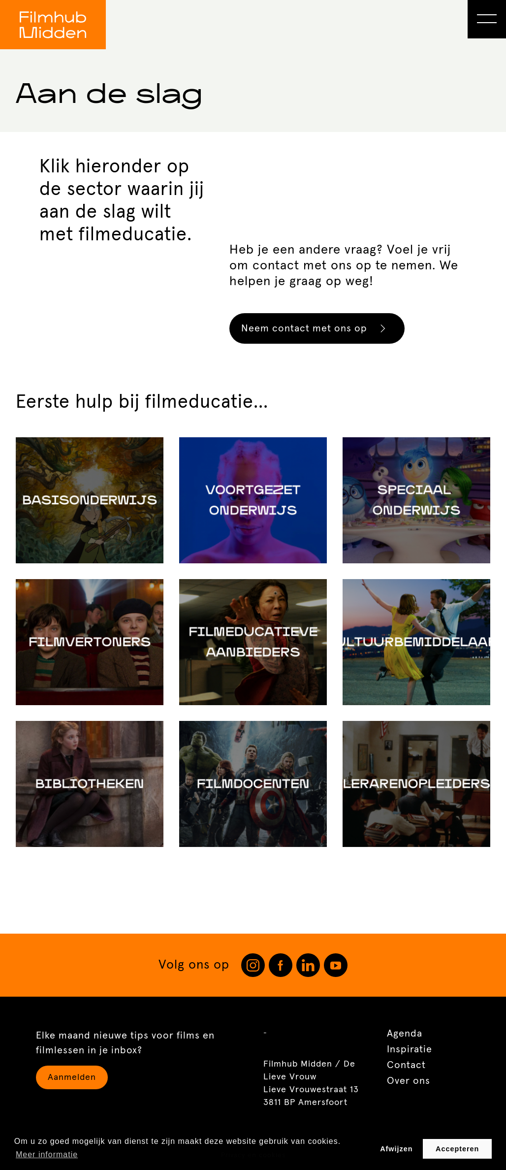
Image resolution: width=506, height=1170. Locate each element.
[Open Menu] (487, 19)
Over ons (408, 1081)
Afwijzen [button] (396, 1149)
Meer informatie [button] (47, 1154)
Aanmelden (72, 1077)
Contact (406, 1065)
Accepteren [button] (457, 1149)
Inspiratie (409, 1049)
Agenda (404, 1034)
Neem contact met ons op (318, 328)
